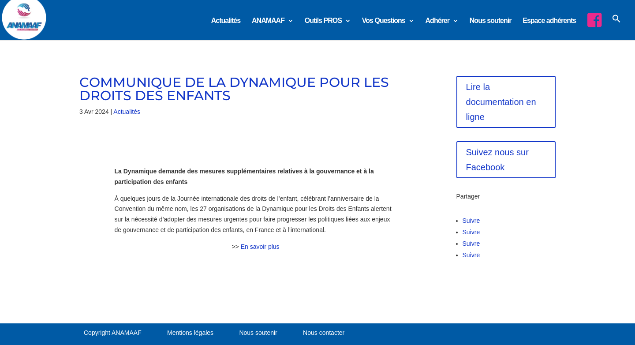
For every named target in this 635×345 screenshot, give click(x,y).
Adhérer (437, 21)
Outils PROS (323, 21)
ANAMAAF (268, 21)
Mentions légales (190, 332)
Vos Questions (383, 21)
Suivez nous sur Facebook (497, 159)
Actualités (225, 21)
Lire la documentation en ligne (501, 102)
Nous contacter (323, 332)
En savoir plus (260, 246)
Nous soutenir (491, 21)
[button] (616, 26)
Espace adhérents (549, 21)
